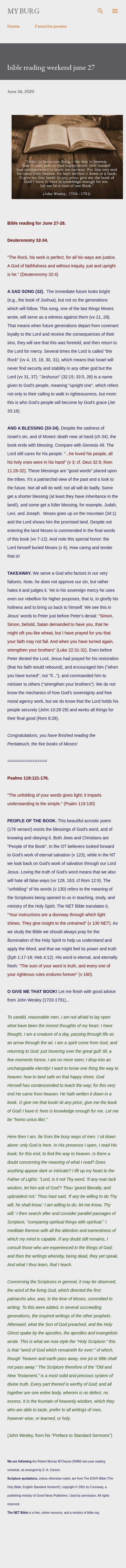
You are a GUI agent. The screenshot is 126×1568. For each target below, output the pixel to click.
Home (13, 26)
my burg (23, 11)
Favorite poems (51, 26)
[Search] (100, 11)
